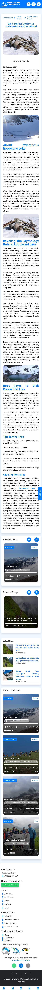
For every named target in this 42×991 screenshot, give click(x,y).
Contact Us (9, 897)
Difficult (6, 940)
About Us (8, 893)
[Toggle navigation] (39, 4)
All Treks (8, 916)
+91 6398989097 (11, 876)
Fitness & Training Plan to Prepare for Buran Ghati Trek (27, 648)
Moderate (7, 937)
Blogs (6, 901)
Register (8, 904)
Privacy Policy (10, 923)
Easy (5, 935)
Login (6, 908)
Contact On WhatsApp (10, 885)
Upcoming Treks (11, 919)
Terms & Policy (11, 927)
